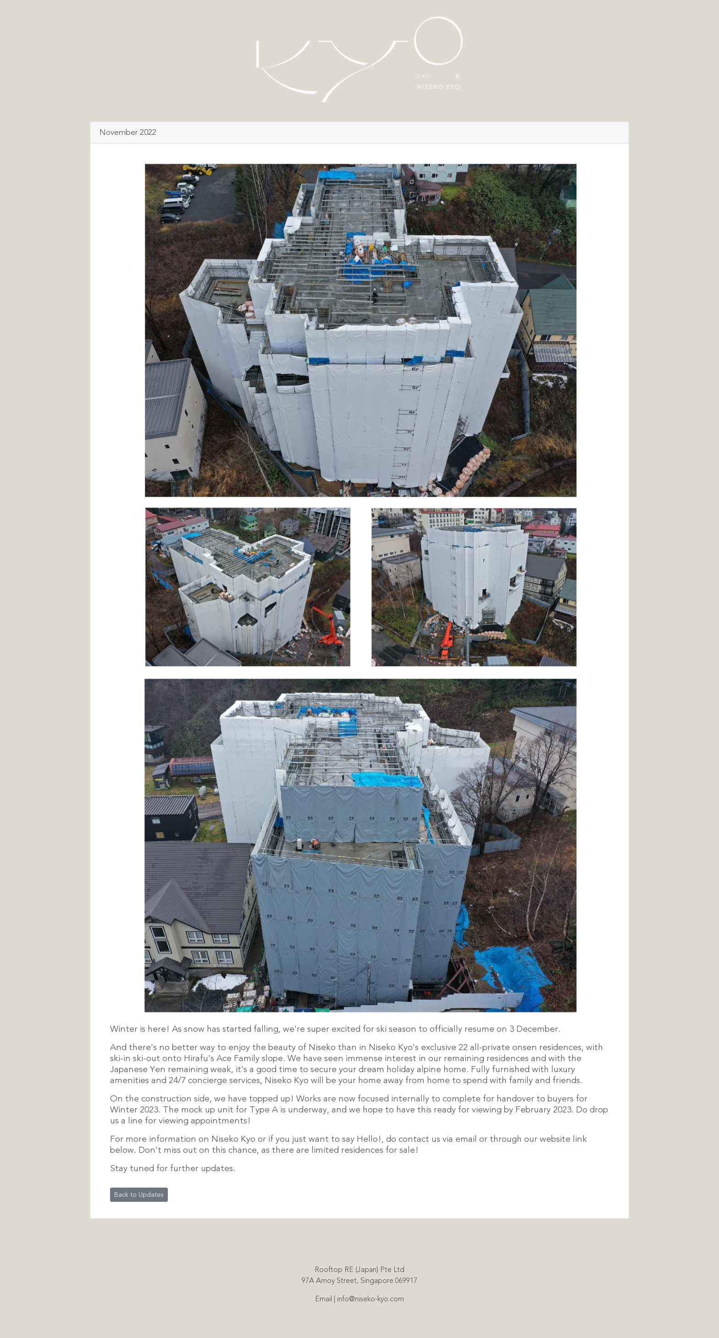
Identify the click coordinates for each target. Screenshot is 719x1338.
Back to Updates (139, 1194)
